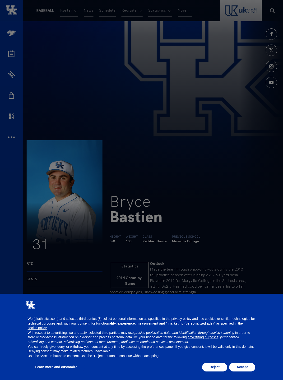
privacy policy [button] (181, 319)
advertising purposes (203, 337)
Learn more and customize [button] (56, 367)
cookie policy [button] (37, 328)
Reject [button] (215, 367)
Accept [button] (242, 367)
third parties (110, 333)
